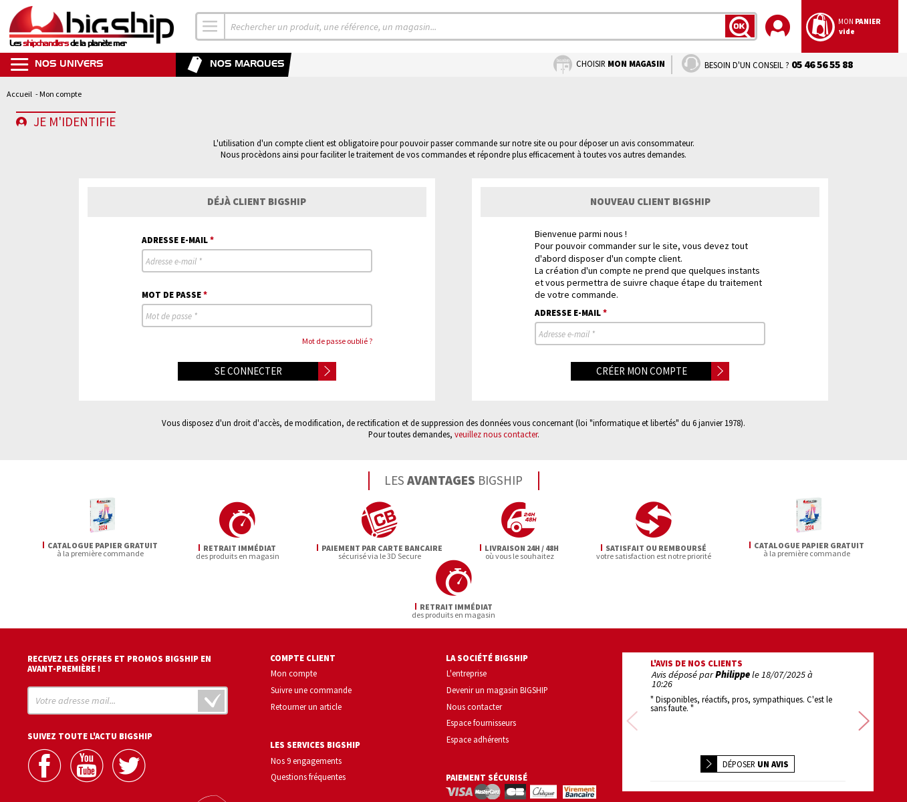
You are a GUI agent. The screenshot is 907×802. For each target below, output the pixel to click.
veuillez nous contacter (496, 434)
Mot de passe (174, 294)
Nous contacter (474, 647)
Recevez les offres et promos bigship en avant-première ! (119, 605)
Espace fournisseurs (481, 664)
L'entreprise (466, 614)
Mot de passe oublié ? (337, 341)
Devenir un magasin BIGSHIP (497, 631)
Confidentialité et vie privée (685, 752)
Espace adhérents (477, 681)
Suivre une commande (311, 631)
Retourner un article (306, 647)
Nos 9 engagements (306, 701)
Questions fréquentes (308, 718)
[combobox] (210, 26)
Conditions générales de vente (805, 752)
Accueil (19, 94)
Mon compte (294, 614)
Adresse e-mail (178, 239)
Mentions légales (668, 771)
